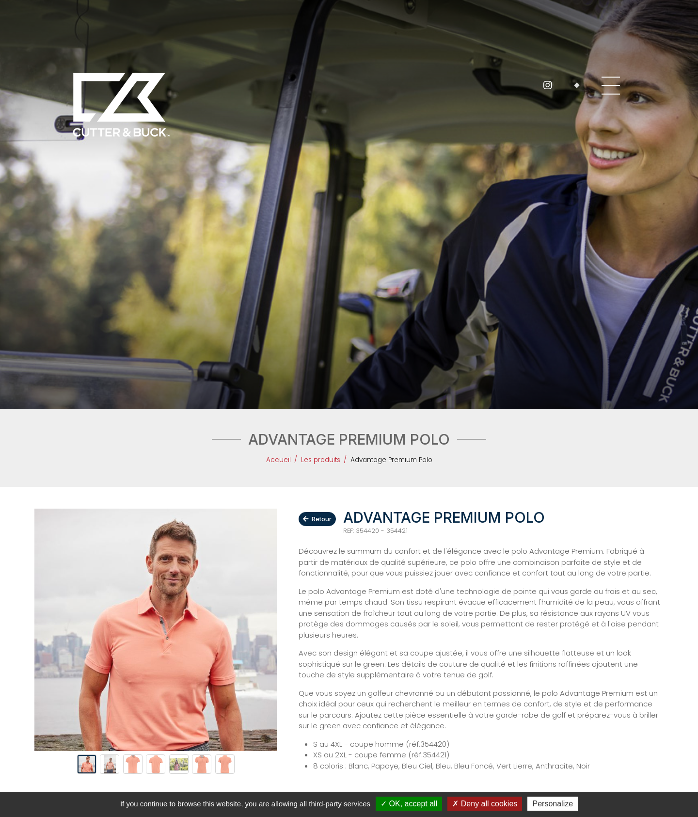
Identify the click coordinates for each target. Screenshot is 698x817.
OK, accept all (409, 804)
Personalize (552, 804)
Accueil (278, 460)
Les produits (320, 460)
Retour (317, 519)
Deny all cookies (484, 804)
